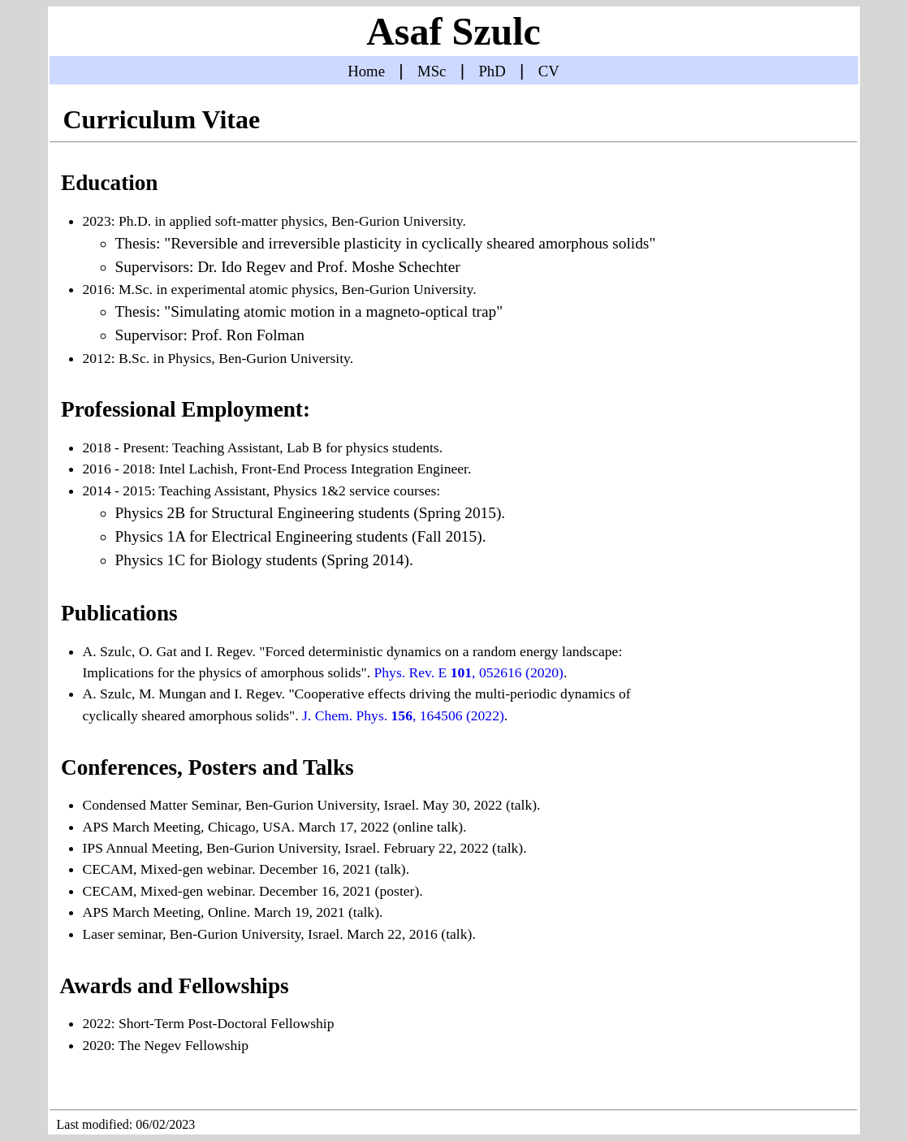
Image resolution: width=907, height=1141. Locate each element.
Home (366, 71)
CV (548, 71)
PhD (491, 71)
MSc (431, 71)
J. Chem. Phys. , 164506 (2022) (403, 715)
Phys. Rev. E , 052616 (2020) (469, 672)
